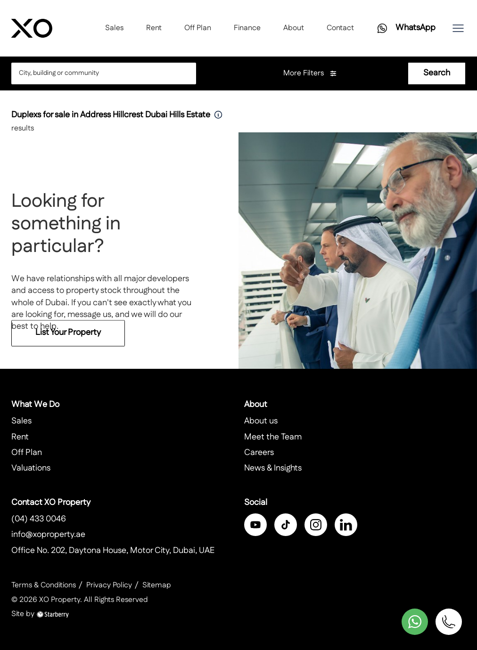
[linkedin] (346, 524)
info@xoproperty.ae (48, 534)
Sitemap (156, 585)
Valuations (30, 468)
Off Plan (197, 28)
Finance (247, 28)
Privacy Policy (109, 585)
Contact (340, 28)
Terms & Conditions (43, 585)
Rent (154, 28)
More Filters (310, 73)
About (293, 28)
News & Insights (273, 468)
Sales (114, 28)
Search (436, 73)
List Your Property (68, 337)
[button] (458, 28)
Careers (259, 453)
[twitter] (285, 524)
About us (261, 421)
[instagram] (315, 524)
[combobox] (95, 73)
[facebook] (255, 524)
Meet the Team (273, 437)
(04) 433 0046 (38, 519)
